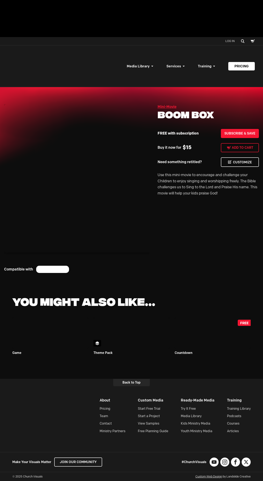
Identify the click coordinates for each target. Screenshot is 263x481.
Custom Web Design (208, 476)
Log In (230, 41)
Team (104, 416)
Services (173, 66)
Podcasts (234, 416)
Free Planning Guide (153, 431)
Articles (233, 431)
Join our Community (78, 462)
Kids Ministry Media (195, 423)
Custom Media (150, 400)
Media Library (138, 66)
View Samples (148, 423)
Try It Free (188, 409)
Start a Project (149, 416)
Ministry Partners (112, 431)
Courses (233, 423)
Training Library (239, 409)
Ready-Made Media (198, 400)
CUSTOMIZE (242, 162)
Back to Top (131, 382)
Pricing (241, 66)
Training (204, 66)
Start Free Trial (149, 409)
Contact (106, 423)
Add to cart (242, 148)
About (105, 400)
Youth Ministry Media (196, 431)
